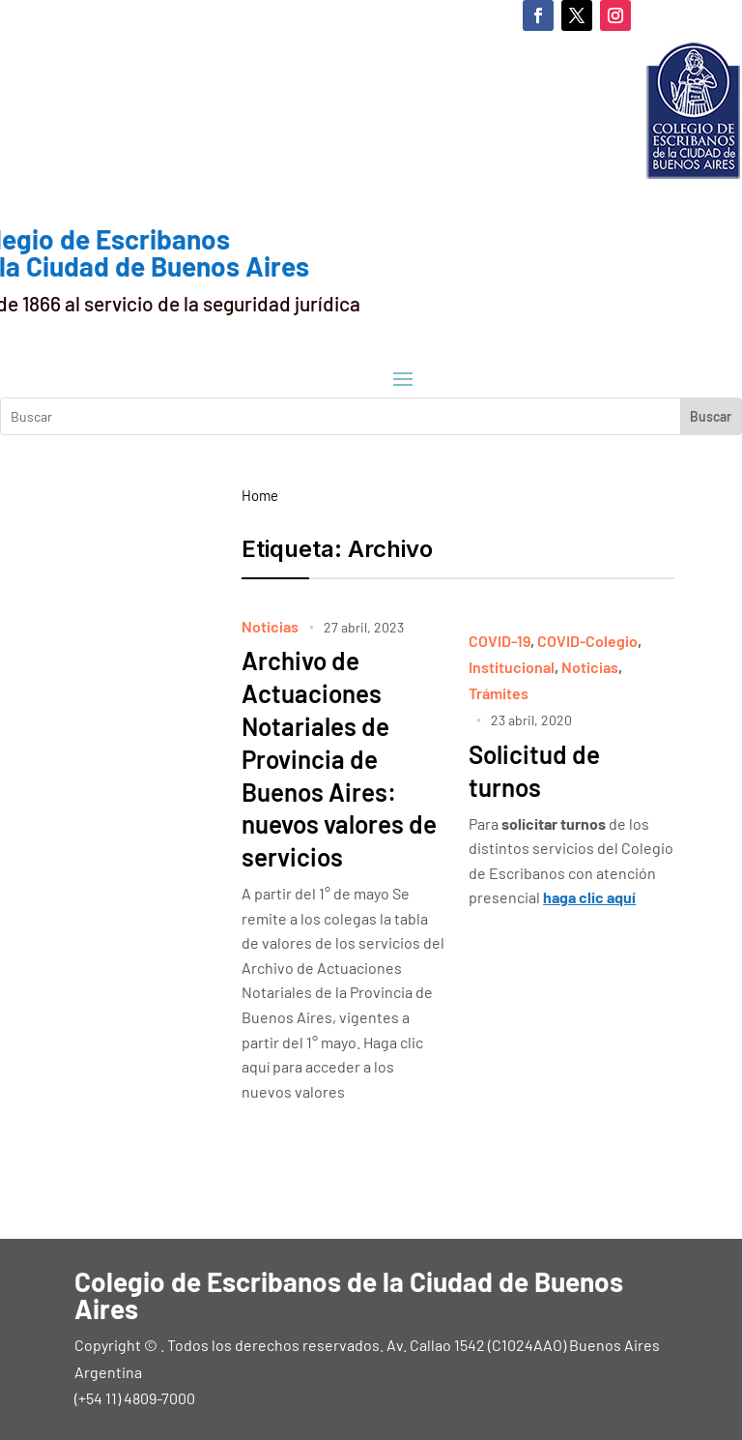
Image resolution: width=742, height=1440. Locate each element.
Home (260, 495)
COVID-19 (499, 641)
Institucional (512, 667)
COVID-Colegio (587, 641)
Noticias (270, 626)
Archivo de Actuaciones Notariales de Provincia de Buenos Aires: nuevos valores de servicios (339, 758)
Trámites (498, 693)
